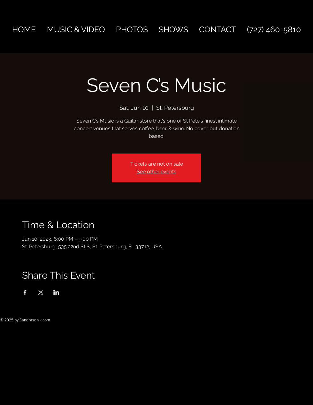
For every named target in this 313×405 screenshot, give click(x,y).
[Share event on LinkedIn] (56, 292)
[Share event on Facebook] (25, 292)
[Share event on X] (41, 292)
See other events (156, 172)
